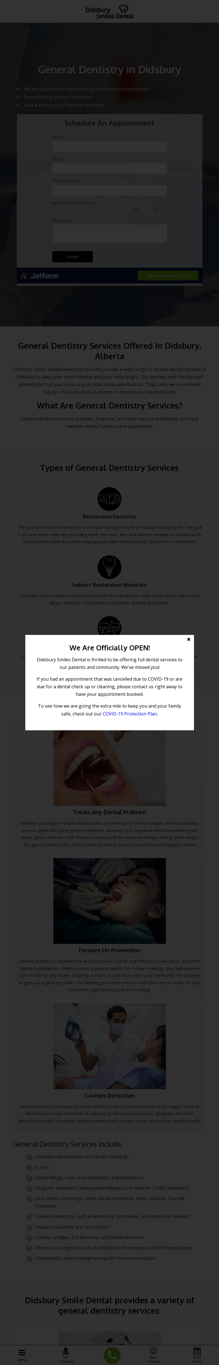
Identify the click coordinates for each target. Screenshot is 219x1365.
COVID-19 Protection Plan (130, 713)
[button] (109, 682)
